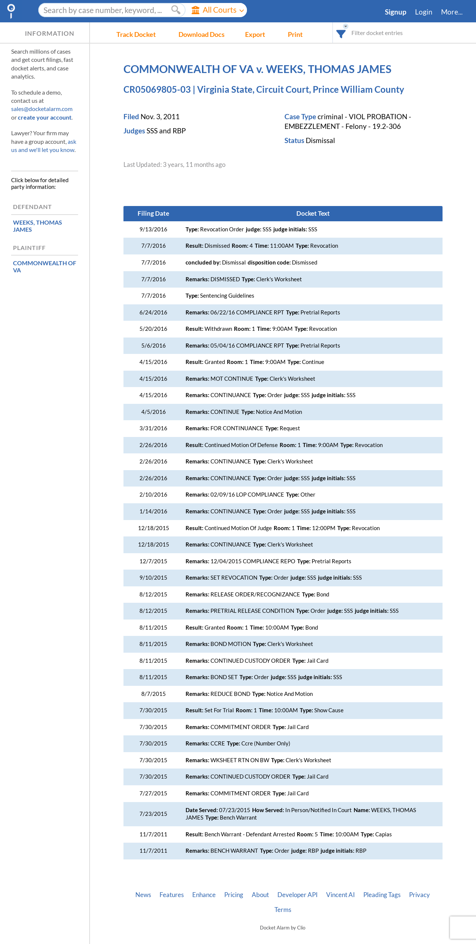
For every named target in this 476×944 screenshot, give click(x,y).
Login (423, 12)
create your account (44, 117)
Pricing (233, 895)
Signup (395, 12)
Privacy (419, 895)
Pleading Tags (382, 895)
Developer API (297, 895)
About (260, 895)
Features (172, 895)
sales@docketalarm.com (42, 108)
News (143, 895)
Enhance (204, 895)
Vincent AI (340, 895)
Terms (282, 909)
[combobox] (341, 32)
